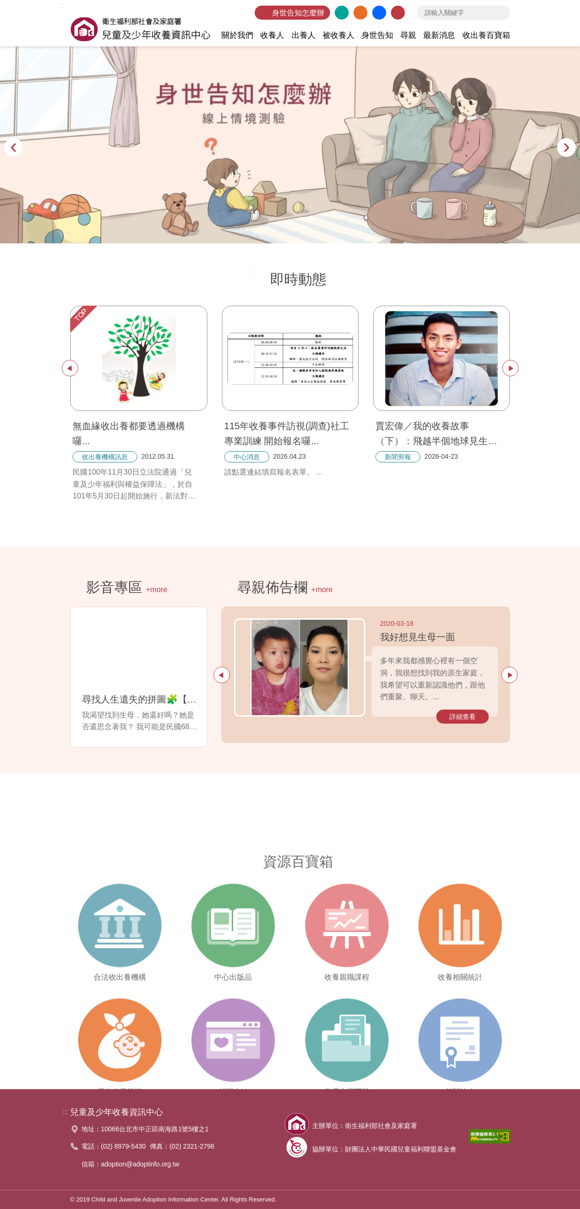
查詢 (501, 13)
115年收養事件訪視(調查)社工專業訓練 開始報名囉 (286, 433)
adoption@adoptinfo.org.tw (140, 1164)
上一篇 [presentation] (70, 368)
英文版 (342, 13)
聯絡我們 (398, 13)
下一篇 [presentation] (510, 368)
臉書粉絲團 (379, 13)
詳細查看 (462, 716)
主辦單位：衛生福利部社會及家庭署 (364, 1125)
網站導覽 (360, 13)
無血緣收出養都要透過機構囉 (129, 433)
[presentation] (13, 147)
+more (157, 590)
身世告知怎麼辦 (298, 13)
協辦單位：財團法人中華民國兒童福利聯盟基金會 (384, 1149)
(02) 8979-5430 (123, 1146)
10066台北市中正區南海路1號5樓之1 (155, 1129)
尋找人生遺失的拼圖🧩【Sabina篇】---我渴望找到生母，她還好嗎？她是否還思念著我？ (140, 699)
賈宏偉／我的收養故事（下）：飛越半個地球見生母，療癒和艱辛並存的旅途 (435, 434)
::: (61, 5)
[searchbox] (463, 13)
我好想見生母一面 (417, 637)
